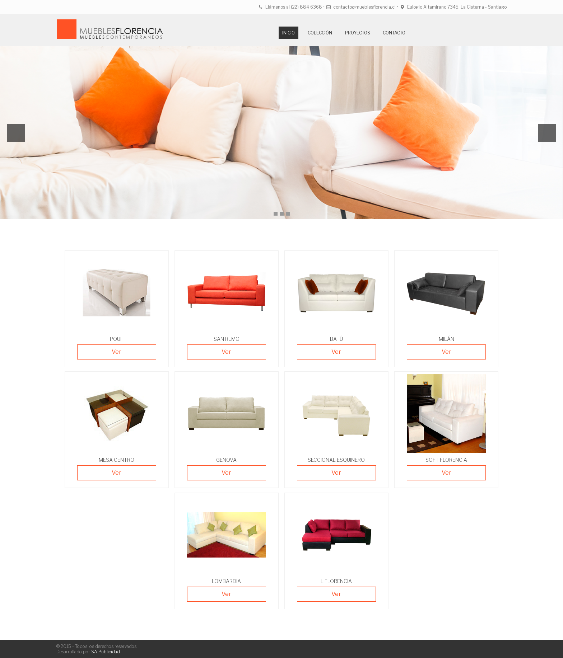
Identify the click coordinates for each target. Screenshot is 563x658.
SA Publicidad (105, 651)
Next (547, 133)
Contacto (394, 33)
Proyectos (357, 33)
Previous (16, 133)
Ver (116, 351)
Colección (320, 33)
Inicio (288, 33)
